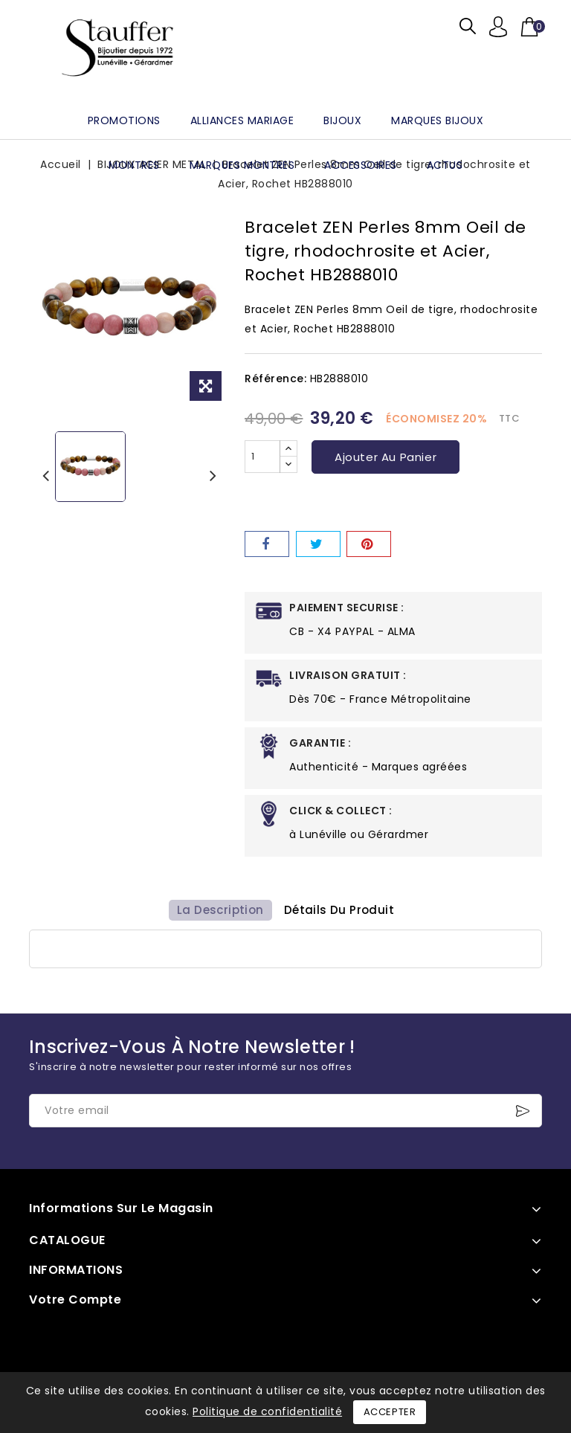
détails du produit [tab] (341, 915)
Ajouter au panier (385, 457)
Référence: (275, 378)
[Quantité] (262, 456)
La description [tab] (217, 915)
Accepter (390, 1412)
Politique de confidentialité (267, 1411)
